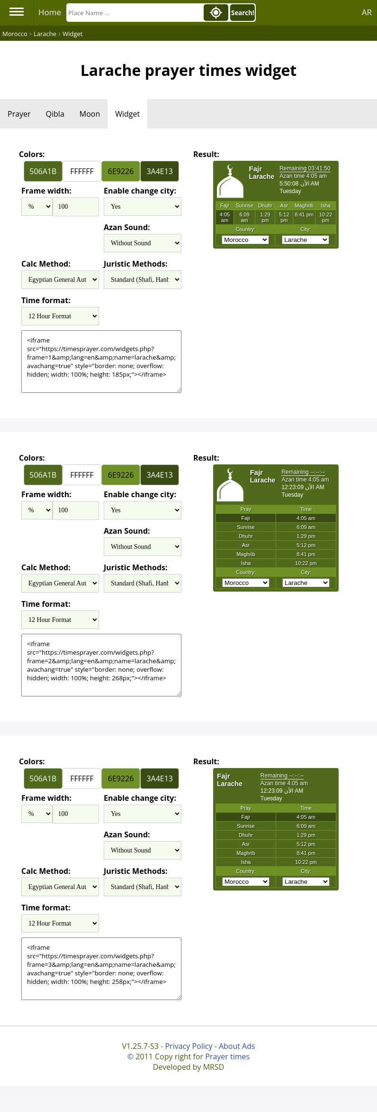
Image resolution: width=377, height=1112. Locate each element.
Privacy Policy (188, 1046)
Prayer (19, 114)
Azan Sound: (127, 227)
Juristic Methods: (136, 264)
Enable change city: (140, 190)
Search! (242, 13)
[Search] (134, 12)
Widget (127, 114)
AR (367, 12)
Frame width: (46, 190)
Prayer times (227, 1056)
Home (49, 12)
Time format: (46, 300)
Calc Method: (46, 264)
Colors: (32, 154)
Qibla (55, 114)
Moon (90, 114)
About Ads (237, 1046)
